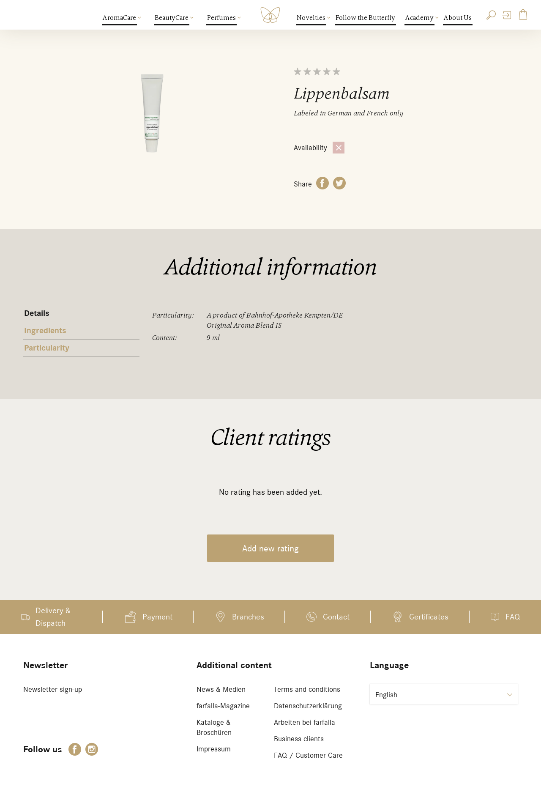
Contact (336, 617)
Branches (248, 617)
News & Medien (221, 689)
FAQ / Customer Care (308, 755)
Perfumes (222, 18)
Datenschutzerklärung (308, 706)
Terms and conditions (307, 689)
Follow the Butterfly (365, 18)
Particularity (46, 348)
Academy (419, 18)
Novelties (311, 18)
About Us (458, 18)
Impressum (214, 749)
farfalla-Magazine (223, 706)
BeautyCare (172, 18)
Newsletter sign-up (52, 689)
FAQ (512, 617)
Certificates (428, 617)
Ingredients (45, 331)
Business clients (299, 738)
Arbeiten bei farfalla (304, 722)
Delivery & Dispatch (53, 617)
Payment (157, 617)
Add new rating (270, 548)
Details (36, 313)
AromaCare (120, 18)
